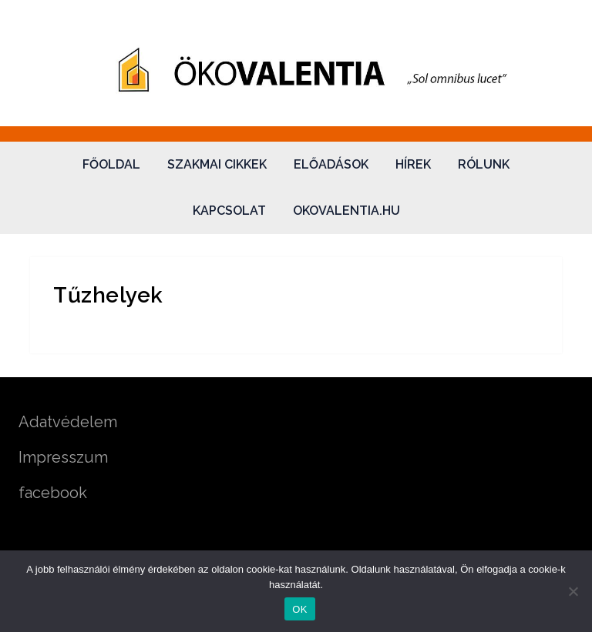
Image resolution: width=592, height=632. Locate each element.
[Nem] (572, 591)
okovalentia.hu (346, 210)
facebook (52, 492)
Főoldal (111, 164)
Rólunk (484, 164)
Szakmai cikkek (217, 164)
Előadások (331, 164)
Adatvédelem (67, 422)
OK (299, 609)
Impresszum (63, 457)
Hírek (413, 164)
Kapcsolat (229, 210)
